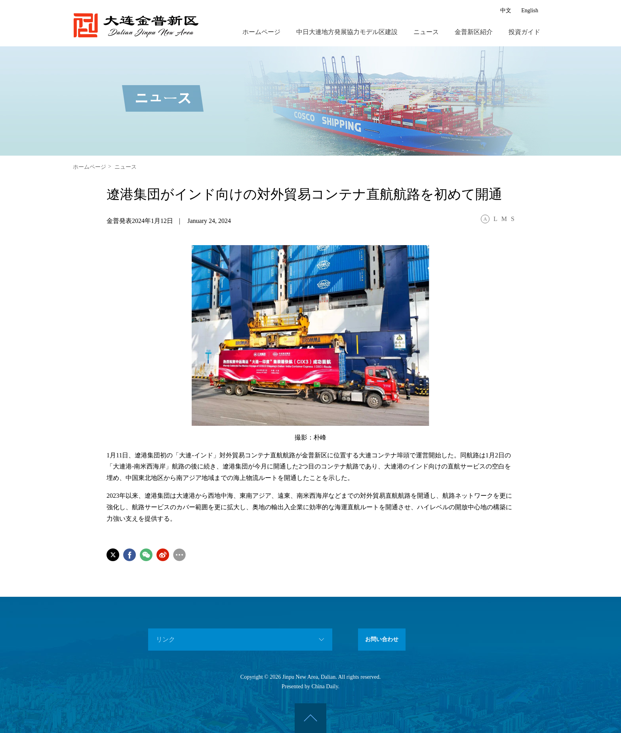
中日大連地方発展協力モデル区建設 (347, 32)
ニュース (426, 32)
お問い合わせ (381, 639)
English (529, 10)
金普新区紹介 (474, 32)
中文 (505, 10)
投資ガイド (524, 32)
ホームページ (261, 32)
